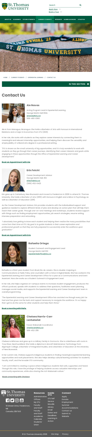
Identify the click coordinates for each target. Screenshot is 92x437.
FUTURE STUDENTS (29, 19)
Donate (65, 399)
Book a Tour (54, 12)
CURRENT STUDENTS (45, 19)
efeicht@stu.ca (33, 180)
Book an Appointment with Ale (16, 162)
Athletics (81, 19)
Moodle (51, 404)
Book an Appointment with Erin (16, 235)
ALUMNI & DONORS (70, 19)
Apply (64, 396)
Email (50, 410)
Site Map (55, 434)
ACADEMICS (17, 19)
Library (51, 407)
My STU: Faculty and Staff (38, 405)
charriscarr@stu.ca (35, 327)
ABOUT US (8, 19)
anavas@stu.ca (34, 115)
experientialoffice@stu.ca (39, 254)
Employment (67, 402)
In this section (77, 84)
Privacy (65, 434)
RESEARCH (58, 19)
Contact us (67, 410)
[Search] (64, 5)
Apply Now (53, 9)
